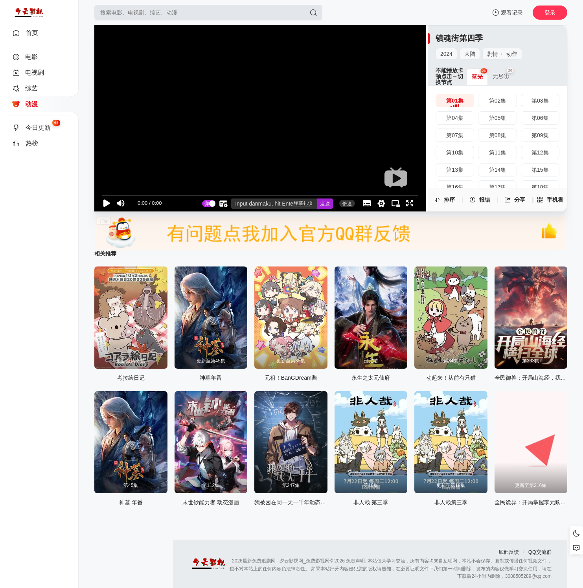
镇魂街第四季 (459, 38)
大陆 (469, 54)
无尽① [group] (503, 73)
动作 (511, 54)
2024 (446, 54)
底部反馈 (508, 552)
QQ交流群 (540, 552)
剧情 (492, 54)
